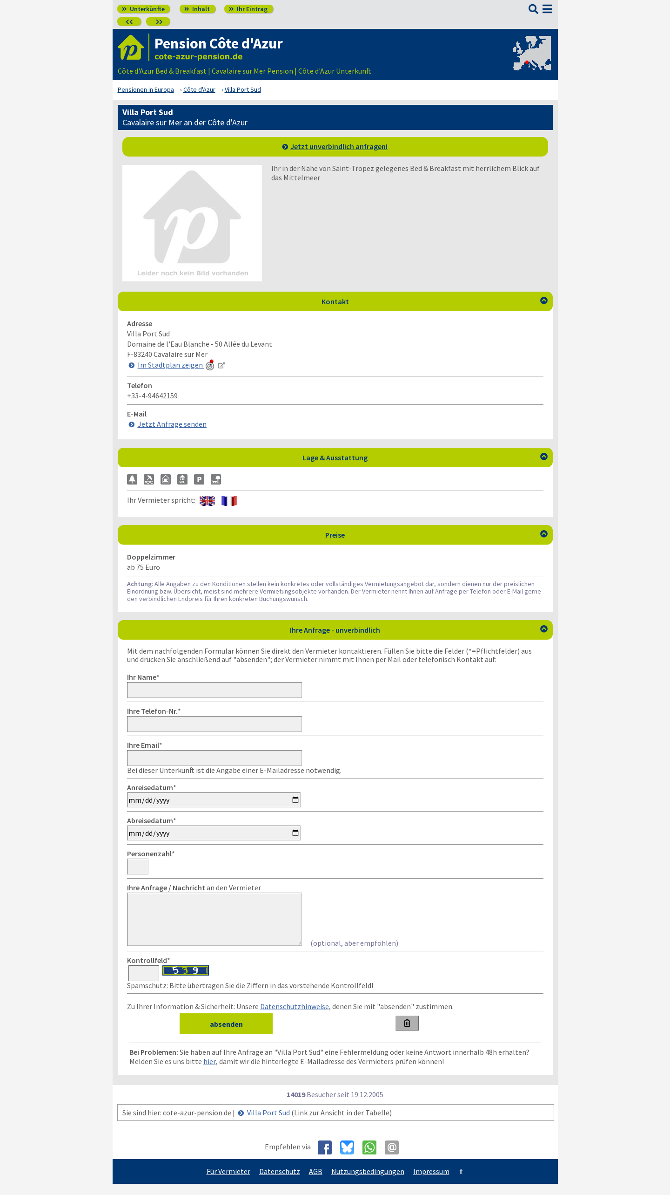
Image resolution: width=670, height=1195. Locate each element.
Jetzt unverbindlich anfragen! (339, 146)
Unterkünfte (143, 9)
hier (209, 1072)
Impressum (431, 1182)
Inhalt (197, 9)
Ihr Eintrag (248, 9)
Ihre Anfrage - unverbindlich (419, 630)
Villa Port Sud (268, 1123)
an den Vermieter (194, 887)
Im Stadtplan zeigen (177, 364)
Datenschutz (279, 1182)
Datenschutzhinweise (294, 1017)
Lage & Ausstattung (425, 457)
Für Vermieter (228, 1182)
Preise (436, 534)
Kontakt (435, 301)
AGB (315, 1182)
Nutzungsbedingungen (367, 1182)
